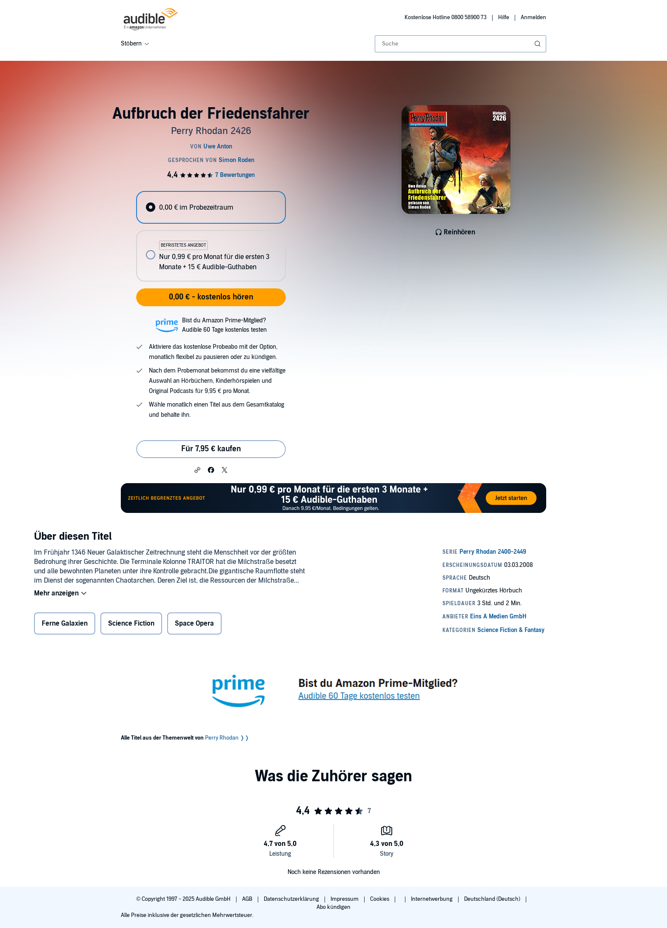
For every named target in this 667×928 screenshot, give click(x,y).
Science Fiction (131, 623)
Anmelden (533, 17)
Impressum (345, 899)
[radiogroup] (211, 236)
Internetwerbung (432, 899)
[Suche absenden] (538, 43)
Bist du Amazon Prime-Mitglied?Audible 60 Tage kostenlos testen (224, 325)
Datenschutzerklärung (292, 899)
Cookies (380, 899)
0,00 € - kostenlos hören (211, 297)
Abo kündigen (333, 907)
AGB (248, 899)
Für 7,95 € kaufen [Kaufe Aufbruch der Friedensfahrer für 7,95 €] (211, 448)
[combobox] (460, 43)
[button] (197, 469)
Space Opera (194, 623)
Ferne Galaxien (65, 623)
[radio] (211, 207)
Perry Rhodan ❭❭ (227, 737)
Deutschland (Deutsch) (493, 899)
